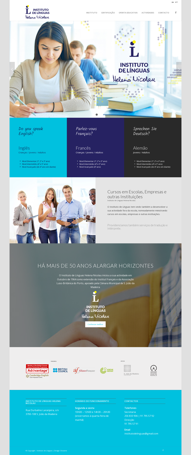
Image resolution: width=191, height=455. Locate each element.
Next (178, 69)
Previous (12, 69)
